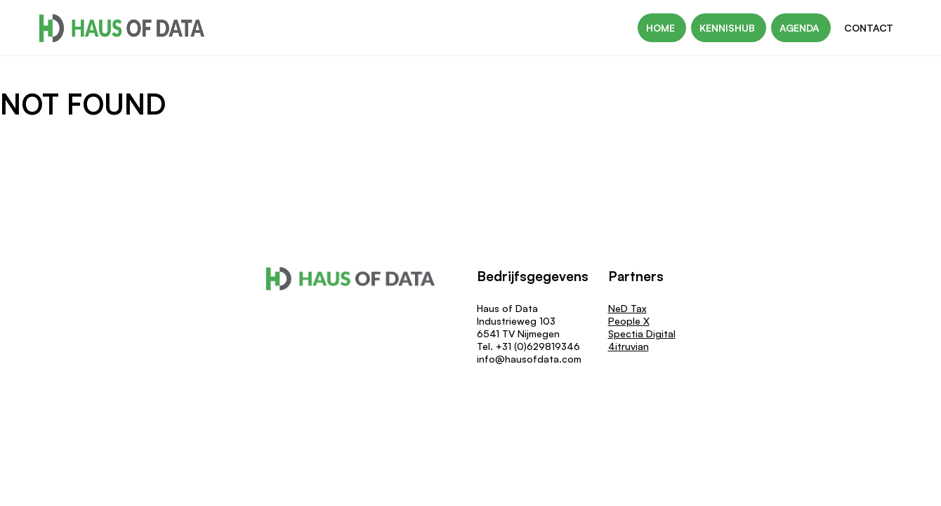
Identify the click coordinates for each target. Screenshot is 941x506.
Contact (868, 28)
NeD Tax (627, 308)
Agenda (800, 28)
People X (629, 321)
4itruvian (628, 346)
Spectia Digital (642, 333)
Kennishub (728, 28)
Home (662, 28)
